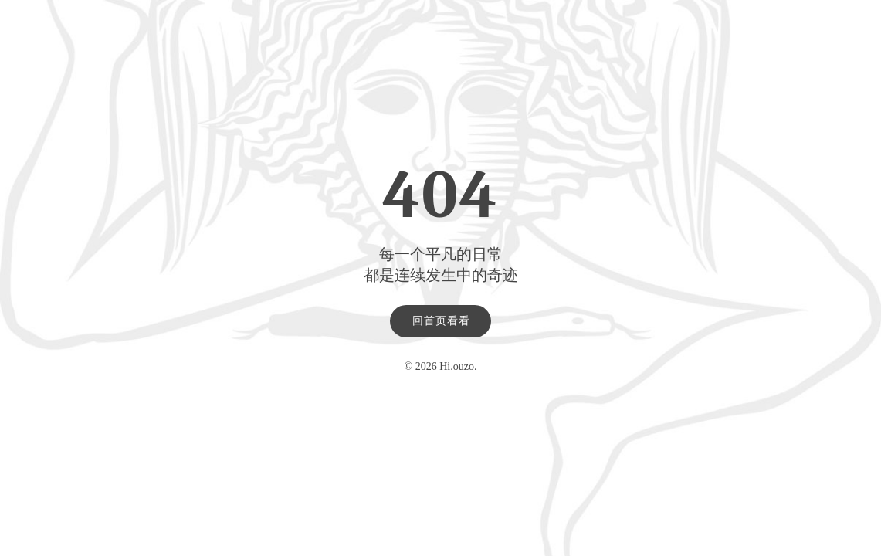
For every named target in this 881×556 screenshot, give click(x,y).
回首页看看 (441, 321)
